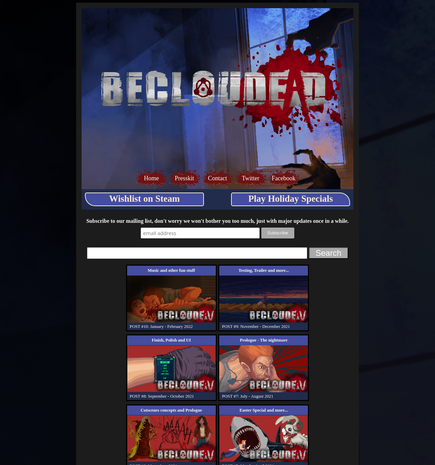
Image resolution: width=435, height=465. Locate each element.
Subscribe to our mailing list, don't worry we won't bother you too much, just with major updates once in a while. (217, 221)
